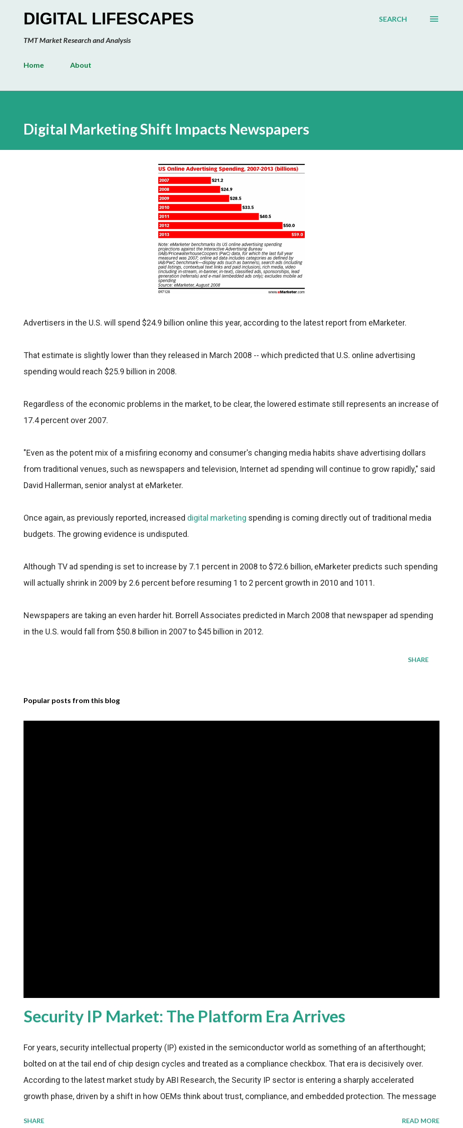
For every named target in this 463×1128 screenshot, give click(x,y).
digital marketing (216, 517)
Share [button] (418, 659)
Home (34, 65)
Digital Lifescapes (109, 18)
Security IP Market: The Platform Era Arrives (184, 1016)
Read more (420, 1120)
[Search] (393, 19)
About (80, 65)
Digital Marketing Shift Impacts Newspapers (166, 129)
